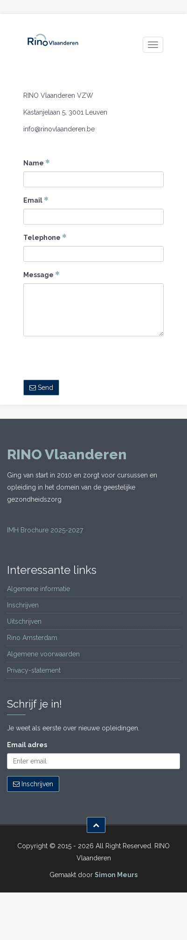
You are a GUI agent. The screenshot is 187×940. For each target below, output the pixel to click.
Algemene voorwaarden (43, 654)
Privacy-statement (34, 670)
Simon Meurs (116, 875)
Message (41, 274)
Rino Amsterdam (32, 637)
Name (36, 162)
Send (41, 387)
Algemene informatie (38, 589)
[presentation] (94, 361)
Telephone (45, 237)
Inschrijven (23, 605)
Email (35, 200)
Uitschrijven (24, 621)
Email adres (27, 745)
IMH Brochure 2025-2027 (45, 530)
